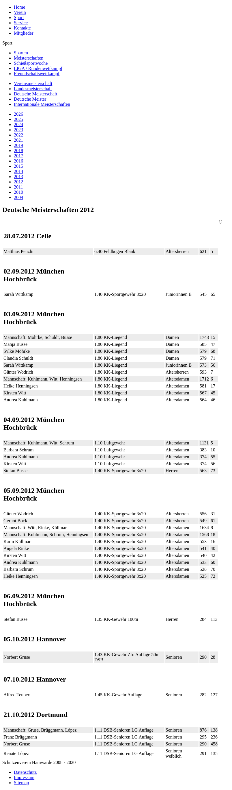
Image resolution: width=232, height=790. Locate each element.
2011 (18, 186)
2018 (18, 150)
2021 (18, 140)
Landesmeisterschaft (33, 88)
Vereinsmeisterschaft (33, 83)
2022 (18, 134)
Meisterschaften (28, 58)
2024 (18, 124)
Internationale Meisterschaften (42, 104)
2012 (18, 181)
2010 (18, 192)
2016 (18, 160)
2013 (18, 176)
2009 (18, 197)
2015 (18, 166)
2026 (18, 114)
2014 (18, 171)
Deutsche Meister (30, 99)
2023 (18, 129)
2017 (18, 155)
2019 (18, 145)
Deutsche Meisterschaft (35, 93)
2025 (18, 119)
